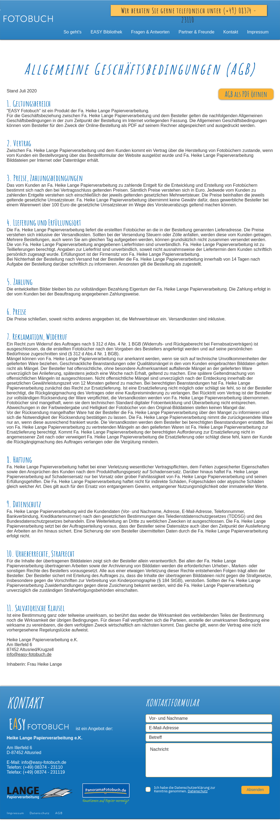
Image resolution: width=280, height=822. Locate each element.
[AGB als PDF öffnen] (246, 94)
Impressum (15, 813)
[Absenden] (255, 790)
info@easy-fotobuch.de (29, 654)
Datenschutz (40, 813)
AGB (59, 813)
